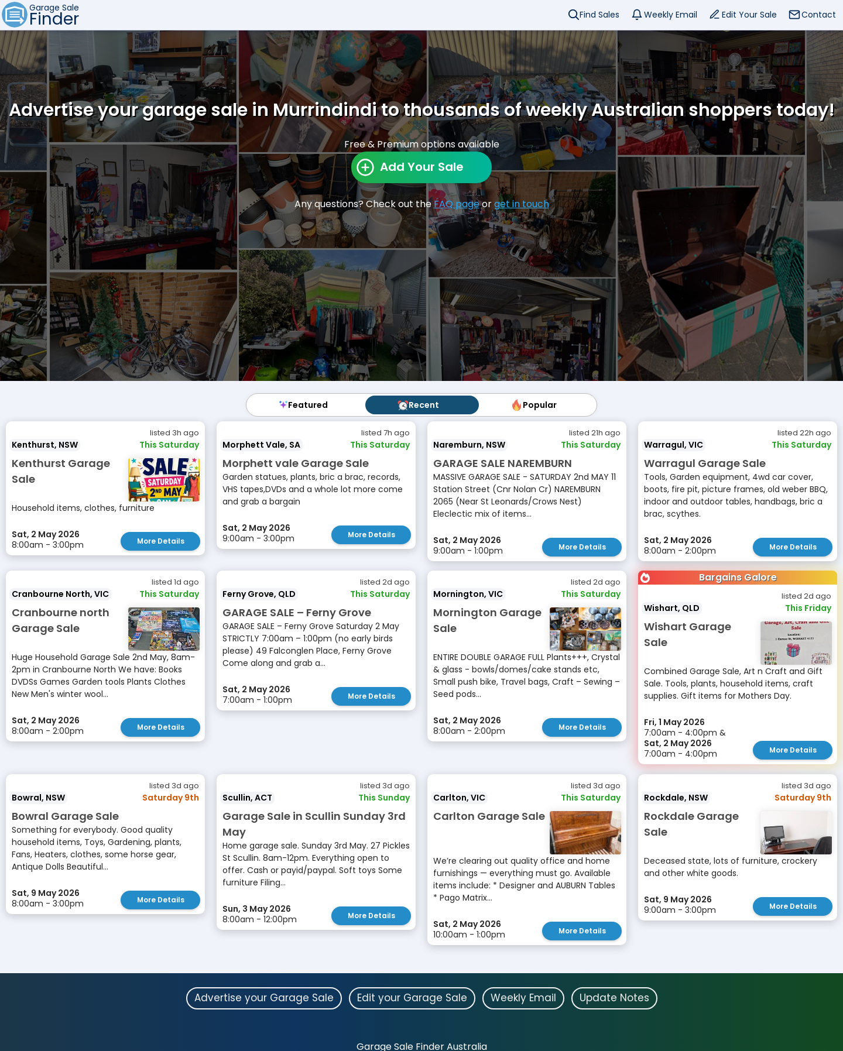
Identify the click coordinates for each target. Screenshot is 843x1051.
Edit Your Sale (749, 14)
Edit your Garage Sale (412, 997)
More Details (160, 541)
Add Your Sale (422, 167)
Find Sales (599, 14)
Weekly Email (670, 14)
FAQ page (456, 204)
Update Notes (614, 997)
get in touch (521, 204)
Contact (818, 14)
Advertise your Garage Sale (264, 997)
